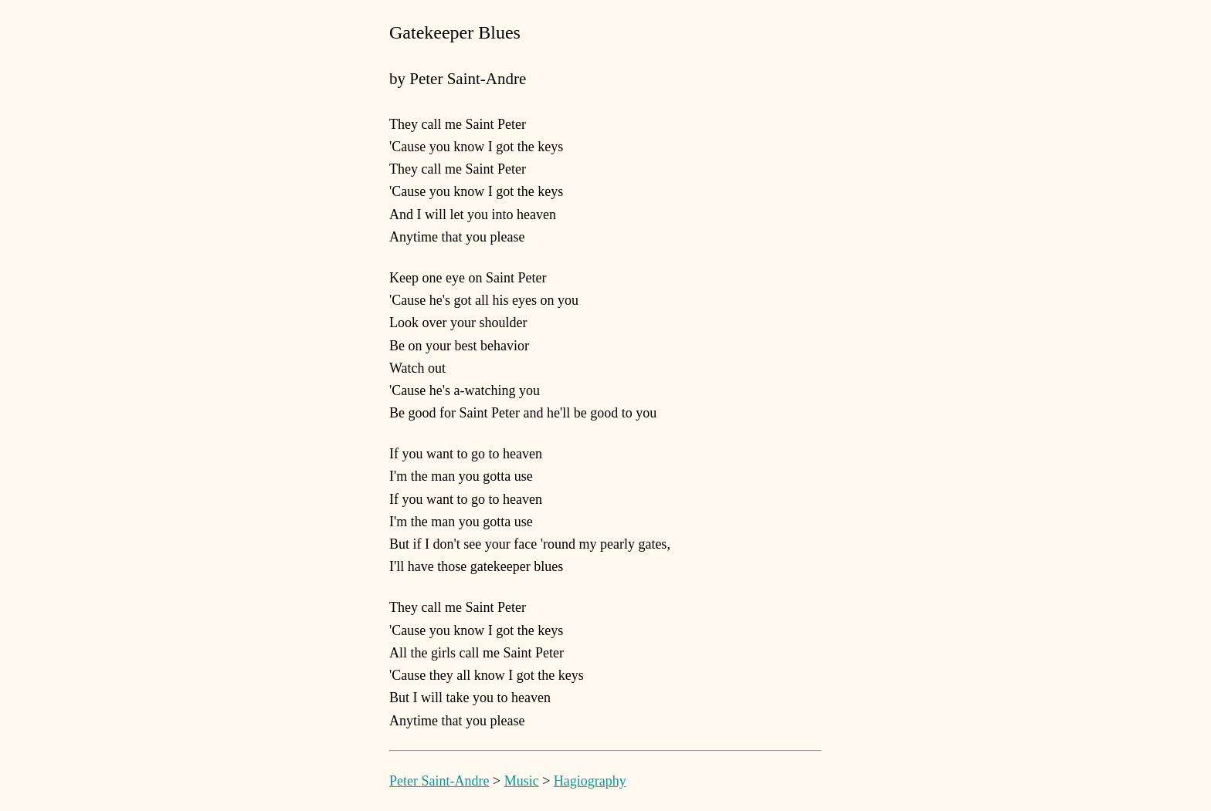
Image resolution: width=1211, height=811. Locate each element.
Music (521, 781)
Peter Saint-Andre (439, 781)
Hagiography (590, 781)
